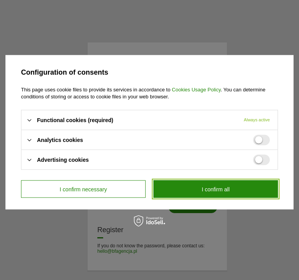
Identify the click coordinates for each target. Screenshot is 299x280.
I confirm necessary (83, 189)
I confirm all (216, 189)
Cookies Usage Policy (196, 90)
